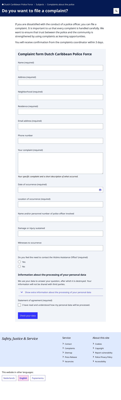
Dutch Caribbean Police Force (17, 19)
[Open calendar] (100, 204)
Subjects (40, 19)
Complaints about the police (60, 19)
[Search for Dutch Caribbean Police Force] (116, 26)
